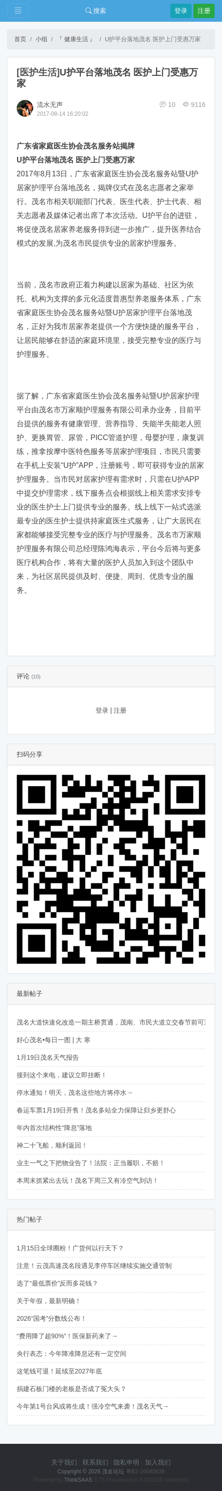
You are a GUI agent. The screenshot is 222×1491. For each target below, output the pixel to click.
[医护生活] (38, 72)
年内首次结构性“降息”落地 (54, 1127)
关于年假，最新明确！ (49, 1301)
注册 (204, 10)
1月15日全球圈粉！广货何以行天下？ (70, 1248)
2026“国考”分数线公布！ (52, 1318)
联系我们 (95, 1462)
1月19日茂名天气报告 (48, 1057)
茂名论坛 (113, 1471)
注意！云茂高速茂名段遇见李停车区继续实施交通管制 (94, 1265)
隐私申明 (126, 1462)
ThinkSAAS (78, 1480)
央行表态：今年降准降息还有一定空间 (71, 1353)
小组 (42, 39)
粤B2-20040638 (145, 1471)
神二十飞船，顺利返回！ (52, 1145)
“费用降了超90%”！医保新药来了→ (67, 1336)
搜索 (96, 10)
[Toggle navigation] (18, 11)
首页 (20, 39)
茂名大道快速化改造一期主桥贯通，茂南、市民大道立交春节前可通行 (117, 1022)
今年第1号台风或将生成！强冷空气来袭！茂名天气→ (93, 1406)
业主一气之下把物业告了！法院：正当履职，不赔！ (91, 1163)
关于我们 (64, 1462)
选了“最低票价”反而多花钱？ (57, 1283)
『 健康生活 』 (76, 39)
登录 (180, 10)
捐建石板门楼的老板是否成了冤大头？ (71, 1388)
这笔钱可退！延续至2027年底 (59, 1371)
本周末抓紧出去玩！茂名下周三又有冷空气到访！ (88, 1180)
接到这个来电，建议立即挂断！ (62, 1075)
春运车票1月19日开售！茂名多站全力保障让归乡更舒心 (96, 1110)
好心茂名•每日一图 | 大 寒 (53, 1040)
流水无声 (50, 104)
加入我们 (158, 1462)
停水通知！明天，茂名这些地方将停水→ (75, 1092)
